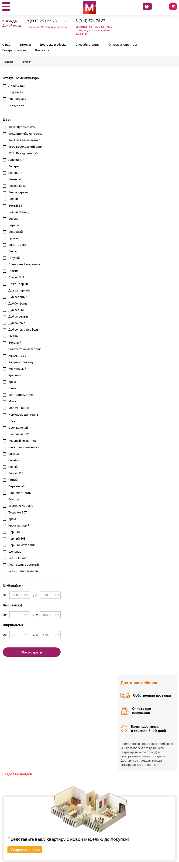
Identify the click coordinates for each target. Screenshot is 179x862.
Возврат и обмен (14, 50)
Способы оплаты (88, 44)
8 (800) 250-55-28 (42, 21)
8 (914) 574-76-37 (90, 20)
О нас (6, 44)
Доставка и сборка (53, 44)
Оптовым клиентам (123, 44)
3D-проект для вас (25, 850)
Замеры (25, 44)
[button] (6, 7)
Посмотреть (31, 652)
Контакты (42, 50)
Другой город (11, 25)
